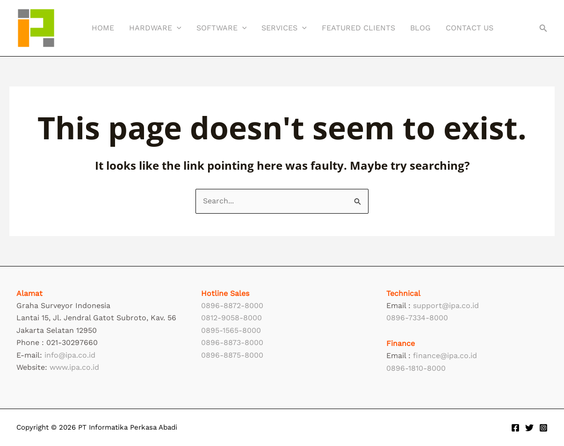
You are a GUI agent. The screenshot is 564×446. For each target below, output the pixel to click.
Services (284, 28)
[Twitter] (529, 428)
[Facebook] (515, 428)
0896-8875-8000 (232, 355)
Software (221, 28)
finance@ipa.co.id (445, 355)
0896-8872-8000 (232, 305)
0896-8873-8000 (232, 342)
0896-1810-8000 (416, 368)
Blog (420, 27)
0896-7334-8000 (417, 317)
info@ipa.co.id (69, 355)
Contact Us (469, 27)
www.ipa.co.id (74, 367)
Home (103, 27)
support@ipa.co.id (446, 305)
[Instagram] (543, 428)
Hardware (155, 28)
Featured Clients (358, 27)
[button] (176, 28)
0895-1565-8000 (231, 330)
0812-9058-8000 (231, 317)
